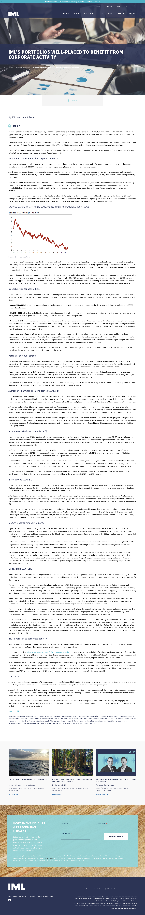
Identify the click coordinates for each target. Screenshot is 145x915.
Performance (89, 14)
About (87, 889)
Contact (98, 6)
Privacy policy (32, 896)
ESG (101, 14)
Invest (110, 14)
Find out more (15, 794)
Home (10, 68)
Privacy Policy (48, 858)
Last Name (102, 823)
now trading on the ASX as (72, 2)
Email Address (66, 833)
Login (118, 6)
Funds (76, 14)
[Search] (129, 6)
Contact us (134, 889)
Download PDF (14, 711)
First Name (65, 823)
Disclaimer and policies (19, 896)
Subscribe (109, 6)
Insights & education (127, 14)
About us (66, 14)
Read (73, 100)
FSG (9, 896)
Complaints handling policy (45, 896)
